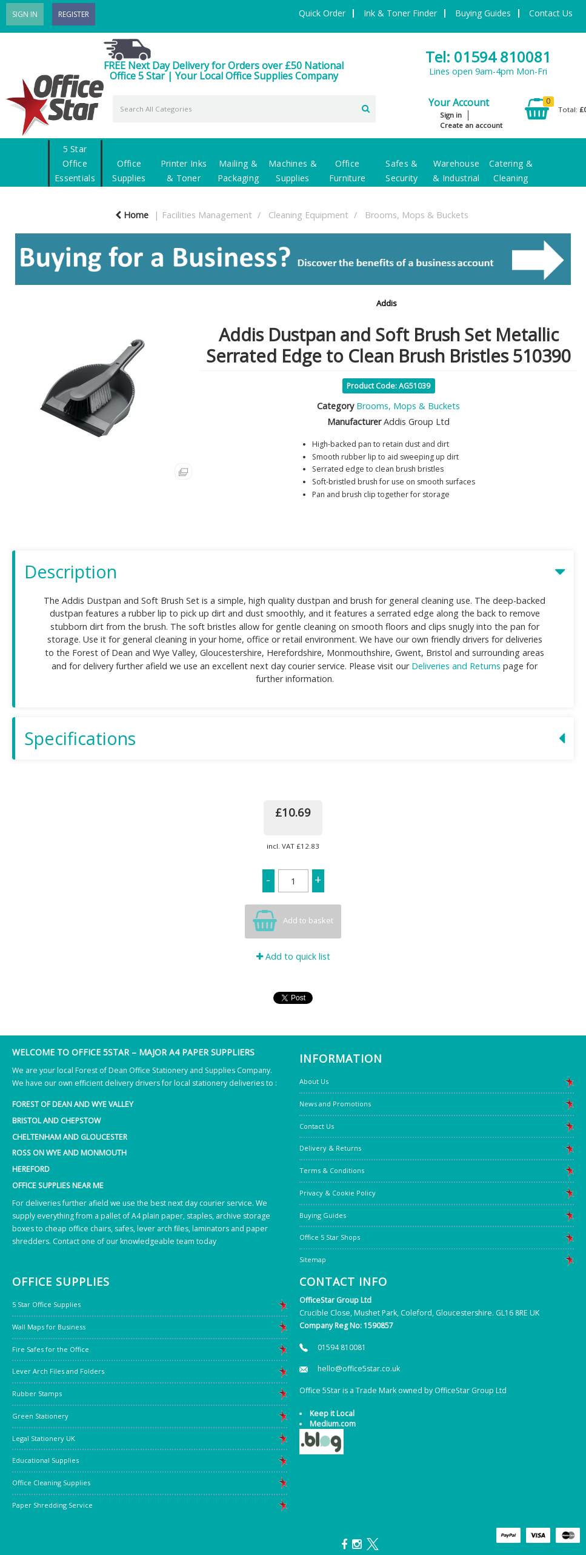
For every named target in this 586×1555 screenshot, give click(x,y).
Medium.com (333, 1424)
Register (73, 14)
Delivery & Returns (330, 1147)
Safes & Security (401, 171)
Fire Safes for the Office (50, 1349)
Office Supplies (128, 171)
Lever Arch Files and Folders (58, 1371)
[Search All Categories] (244, 108)
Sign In (25, 14)
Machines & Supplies (292, 171)
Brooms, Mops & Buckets (416, 215)
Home (131, 215)
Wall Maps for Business (48, 1326)
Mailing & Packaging (238, 171)
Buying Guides (483, 13)
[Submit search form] (365, 107)
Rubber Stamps (37, 1393)
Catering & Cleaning (511, 171)
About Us (313, 1081)
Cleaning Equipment (308, 215)
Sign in (451, 114)
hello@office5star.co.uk (359, 1368)
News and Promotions (335, 1103)
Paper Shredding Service (52, 1505)
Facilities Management (207, 215)
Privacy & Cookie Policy (337, 1192)
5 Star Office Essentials (75, 163)
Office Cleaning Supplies (51, 1482)
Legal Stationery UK (43, 1438)
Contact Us (551, 13)
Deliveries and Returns (456, 666)
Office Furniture (347, 171)
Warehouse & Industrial (456, 171)
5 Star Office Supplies (46, 1304)
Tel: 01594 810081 (488, 57)
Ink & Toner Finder (400, 13)
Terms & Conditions (331, 1170)
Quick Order (322, 13)
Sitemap (312, 1259)
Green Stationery (40, 1415)
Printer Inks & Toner (184, 171)
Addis (386, 303)
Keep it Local (332, 1413)
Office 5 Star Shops (329, 1237)
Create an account (471, 125)
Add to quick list (293, 956)
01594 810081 (342, 1347)
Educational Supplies (45, 1460)
